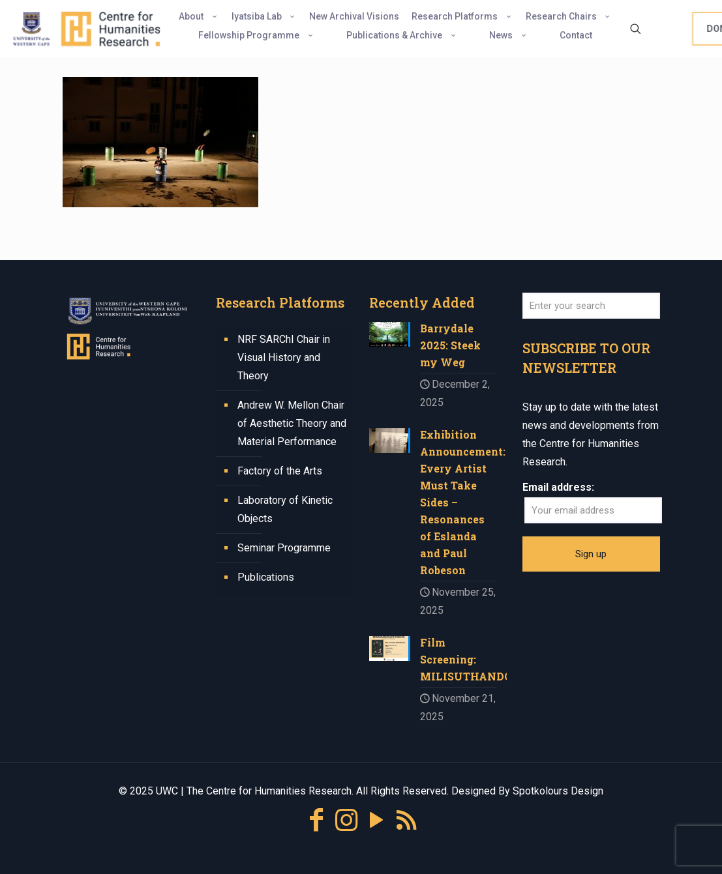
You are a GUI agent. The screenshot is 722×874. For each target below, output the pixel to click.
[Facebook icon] (316, 820)
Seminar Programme (284, 548)
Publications (265, 577)
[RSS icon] (406, 820)
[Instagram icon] (346, 820)
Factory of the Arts (279, 471)
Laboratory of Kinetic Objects (285, 509)
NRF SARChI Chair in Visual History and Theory (283, 357)
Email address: (558, 487)
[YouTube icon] (376, 820)
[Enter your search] (591, 306)
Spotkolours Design (558, 791)
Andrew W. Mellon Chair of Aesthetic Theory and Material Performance (291, 423)
